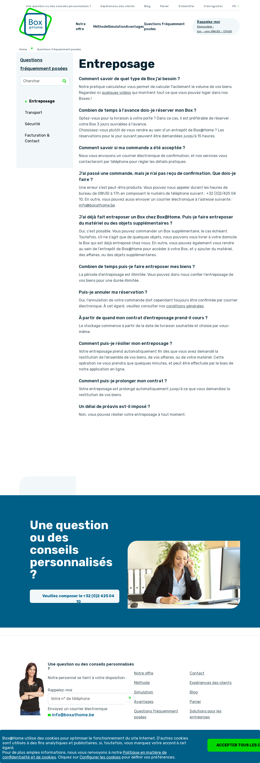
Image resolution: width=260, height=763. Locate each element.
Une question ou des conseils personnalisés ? (58, 6)
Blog (147, 6)
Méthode (100, 27)
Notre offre (80, 26)
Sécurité (32, 124)
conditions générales (185, 306)
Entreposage (40, 101)
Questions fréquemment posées (164, 26)
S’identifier (187, 6)
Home (23, 49)
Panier (164, 6)
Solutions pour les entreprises (205, 714)
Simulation (117, 27)
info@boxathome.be (71, 714)
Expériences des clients (118, 6)
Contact (197, 673)
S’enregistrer (213, 6)
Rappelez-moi (60, 690)
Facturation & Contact (37, 138)
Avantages (135, 27)
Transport (33, 112)
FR (234, 6)
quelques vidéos (116, 92)
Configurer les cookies (100, 757)
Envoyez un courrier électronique (77, 709)
